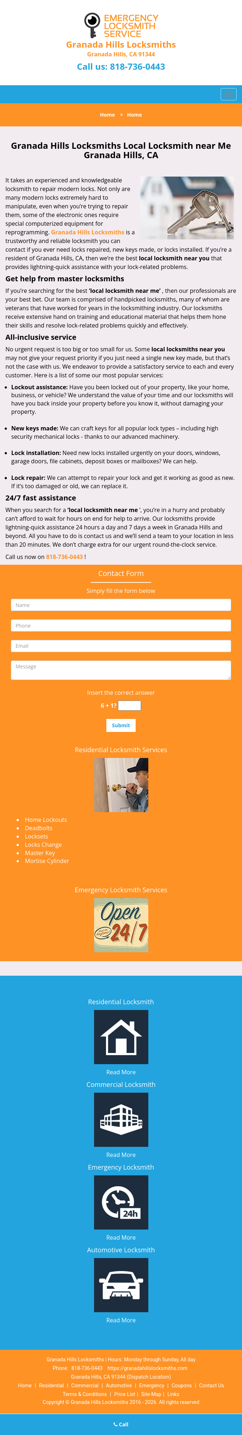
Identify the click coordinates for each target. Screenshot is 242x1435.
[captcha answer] (129, 706)
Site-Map (151, 1394)
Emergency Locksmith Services (121, 889)
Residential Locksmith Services (121, 749)
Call (121, 1424)
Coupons (181, 1385)
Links (173, 1394)
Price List (124, 1394)
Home (107, 114)
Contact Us (211, 1385)
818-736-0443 (137, 66)
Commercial (84, 1385)
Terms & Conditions (85, 1394)
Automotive (119, 1385)
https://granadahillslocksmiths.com (147, 1368)
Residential (51, 1385)
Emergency (151, 1385)
